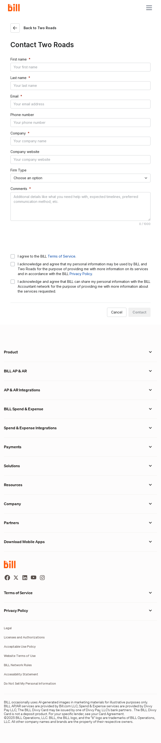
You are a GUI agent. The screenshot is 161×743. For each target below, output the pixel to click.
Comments (18, 189)
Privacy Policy (81, 274)
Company (18, 133)
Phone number (22, 115)
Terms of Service (61, 256)
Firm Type (18, 170)
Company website (24, 152)
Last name (18, 78)
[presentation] (47, 239)
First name (18, 59)
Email (14, 96)
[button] (148, 8)
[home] (16, 8)
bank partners (121, 710)
